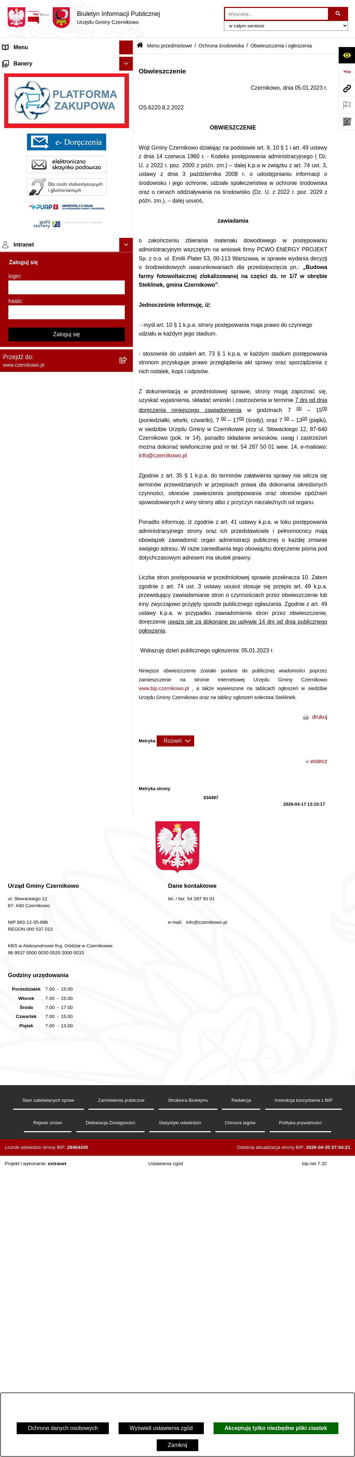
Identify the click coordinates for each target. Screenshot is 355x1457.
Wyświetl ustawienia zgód (161, 1428)
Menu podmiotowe (25, 980)
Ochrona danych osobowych (63, 1428)
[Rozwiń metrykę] (175, 741)
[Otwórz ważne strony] (346, 105)
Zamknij (177, 1445)
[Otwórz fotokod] (346, 121)
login (14, 1209)
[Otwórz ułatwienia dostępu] (346, 55)
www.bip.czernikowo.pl (164, 688)
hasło (14, 1234)
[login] (66, 1220)
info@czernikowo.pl (163, 455)
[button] (127, 61)
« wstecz (316, 761)
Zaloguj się (66, 1267)
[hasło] (66, 1245)
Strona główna (20, 61)
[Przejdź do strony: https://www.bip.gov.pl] (346, 71)
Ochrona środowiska (221, 45)
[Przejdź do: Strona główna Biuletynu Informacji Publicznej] (140, 46)
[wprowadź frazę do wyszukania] (276, 14)
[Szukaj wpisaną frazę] (338, 14)
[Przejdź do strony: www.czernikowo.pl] (346, 88)
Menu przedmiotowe (28, 75)
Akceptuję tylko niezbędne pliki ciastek (276, 1428)
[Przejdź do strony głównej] (83, 17)
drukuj (319, 717)
